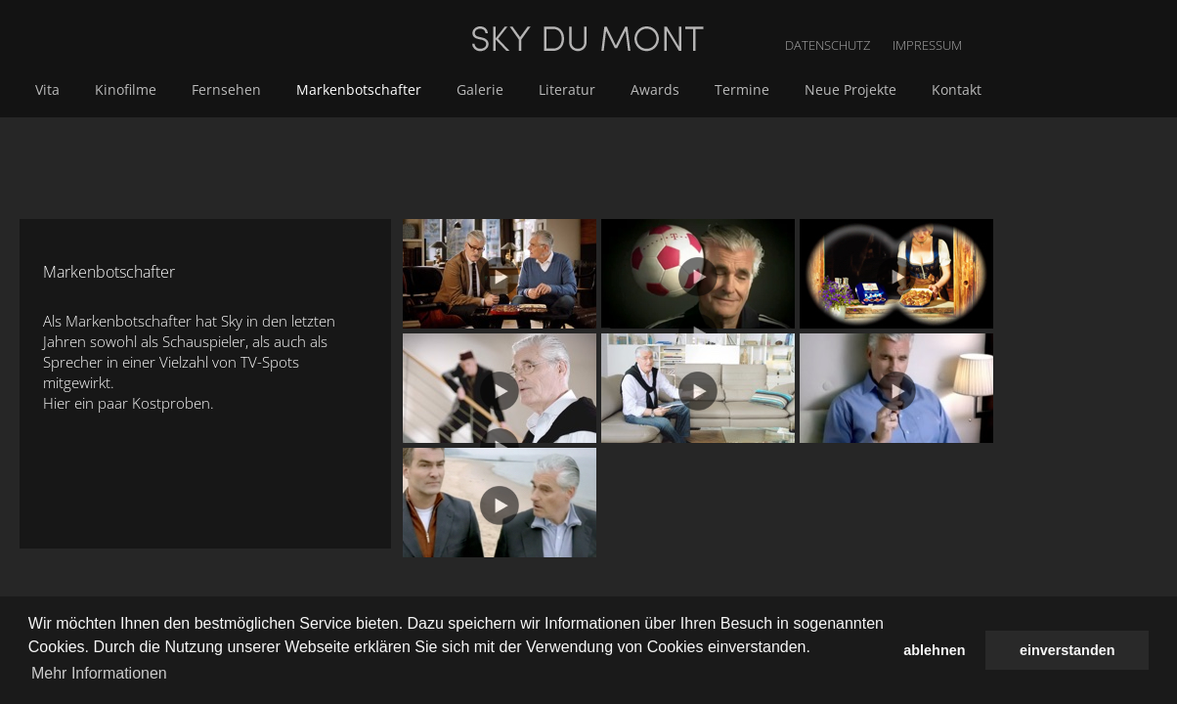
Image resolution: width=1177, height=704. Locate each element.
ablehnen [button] (934, 650)
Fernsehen (447, 89)
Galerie (693, 89)
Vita (276, 89)
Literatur (776, 89)
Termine (943, 89)
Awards (860, 89)
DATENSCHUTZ (1043, 19)
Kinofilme (350, 89)
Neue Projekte (1048, 89)
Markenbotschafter (575, 89)
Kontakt (1150, 89)
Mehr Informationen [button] (99, 673)
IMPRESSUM (1140, 19)
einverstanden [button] (1067, 650)
